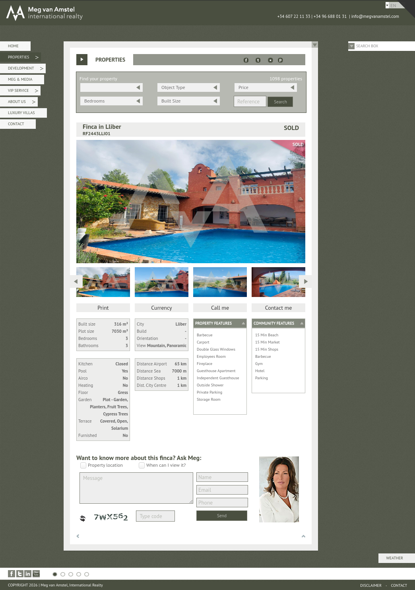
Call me (220, 307)
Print (103, 307)
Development (25, 69)
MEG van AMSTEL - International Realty (119, 12)
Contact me (278, 307)
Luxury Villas (21, 112)
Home (13, 46)
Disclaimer (371, 585)
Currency (161, 307)
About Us (21, 103)
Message (136, 488)
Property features (213, 323)
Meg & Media (20, 79)
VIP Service (23, 91)
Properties (23, 58)
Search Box (367, 46)
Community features (274, 323)
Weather (394, 558)
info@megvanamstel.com (375, 16)
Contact (16, 123)
